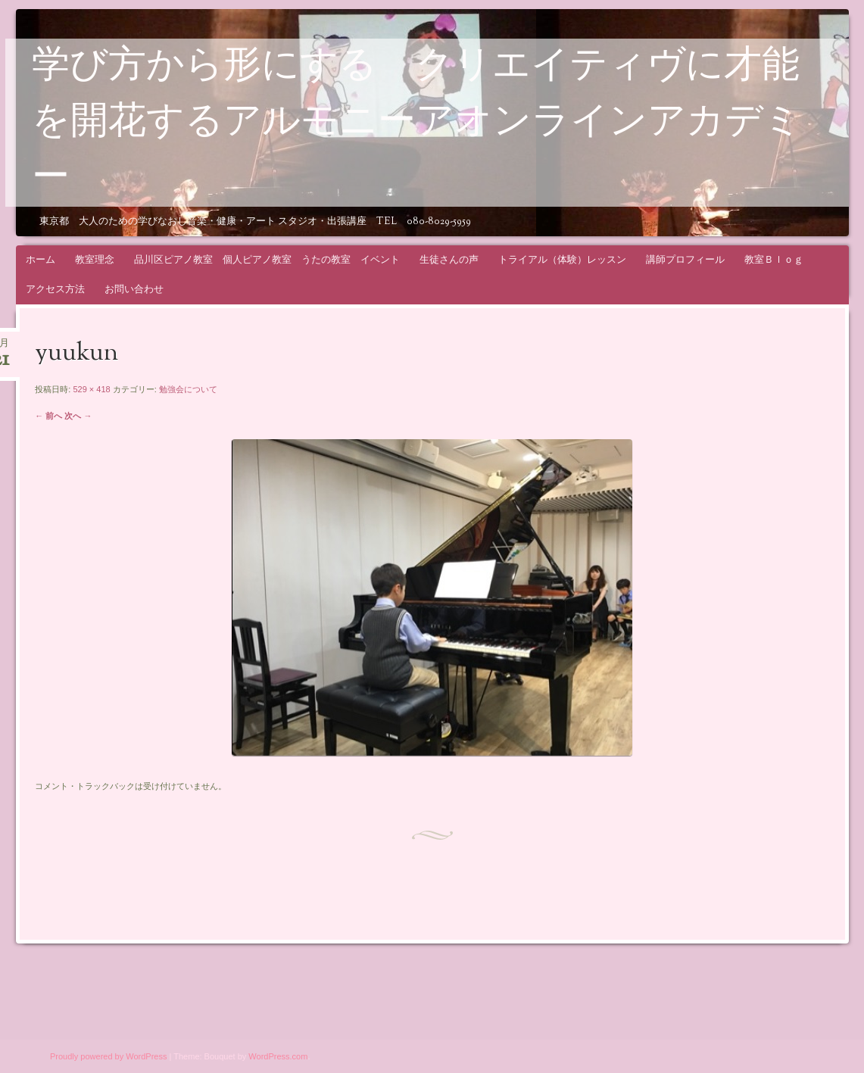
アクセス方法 (55, 289)
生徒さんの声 (449, 259)
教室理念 (94, 259)
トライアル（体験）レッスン (562, 259)
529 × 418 (91, 389)
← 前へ (48, 415)
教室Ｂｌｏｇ (773, 259)
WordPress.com (277, 1056)
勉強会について (188, 389)
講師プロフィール (685, 259)
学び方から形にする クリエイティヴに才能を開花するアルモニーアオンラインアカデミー (417, 123)
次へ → (78, 415)
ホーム (40, 259)
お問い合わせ (134, 289)
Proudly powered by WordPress (108, 1056)
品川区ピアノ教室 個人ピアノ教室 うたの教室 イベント (267, 259)
